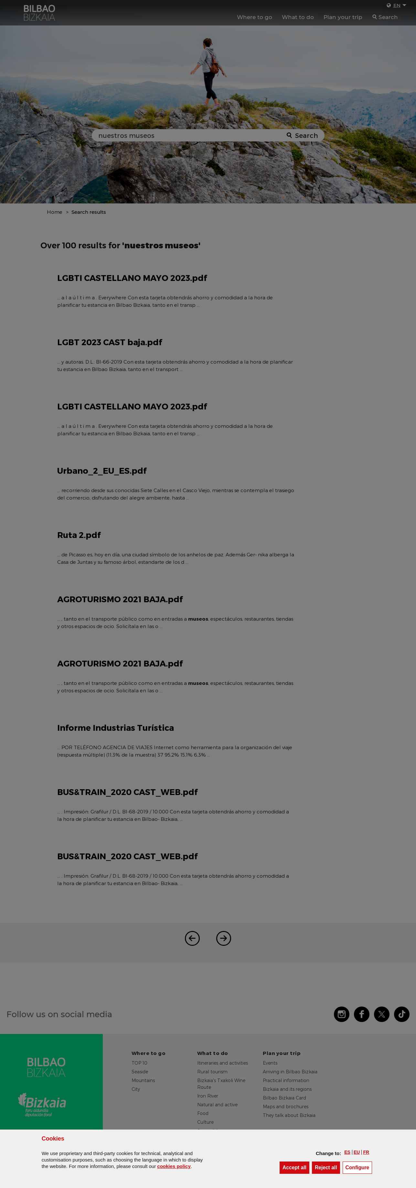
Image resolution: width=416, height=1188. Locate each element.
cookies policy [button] (173, 1166)
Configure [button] (359, 1167)
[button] (347, 1152)
